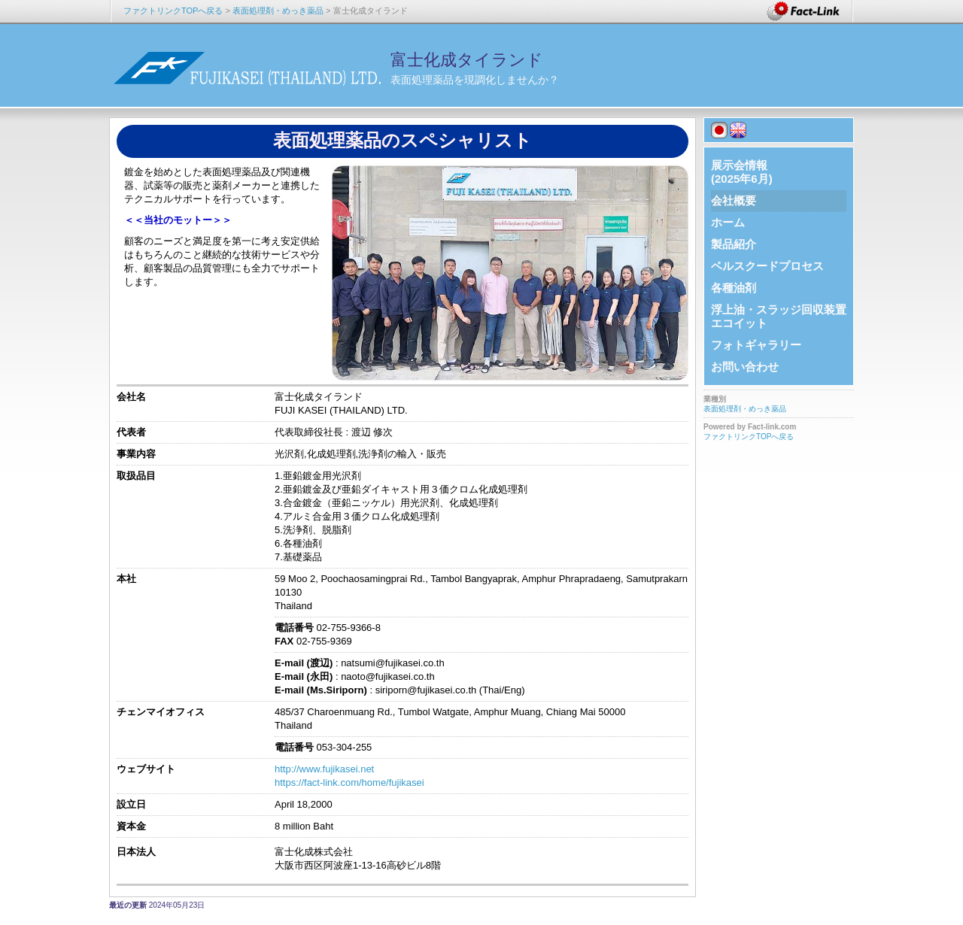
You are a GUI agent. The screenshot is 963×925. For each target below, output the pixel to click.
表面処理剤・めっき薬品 (278, 10)
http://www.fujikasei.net (324, 769)
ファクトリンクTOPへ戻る (173, 10)
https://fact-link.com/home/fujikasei (349, 782)
